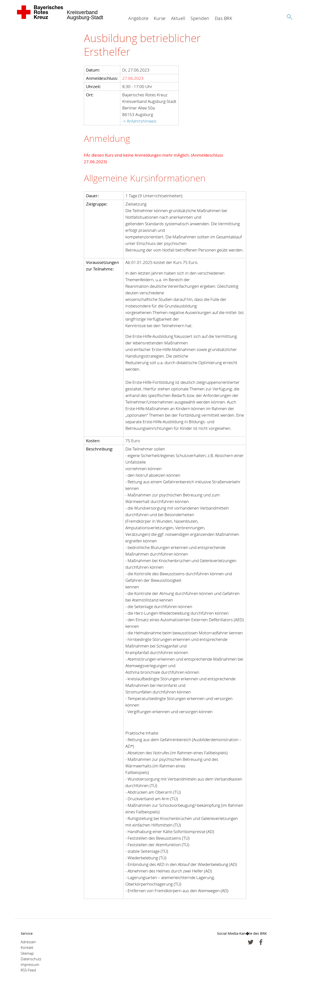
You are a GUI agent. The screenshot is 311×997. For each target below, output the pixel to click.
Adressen (28, 942)
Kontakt (27, 947)
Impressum (30, 964)
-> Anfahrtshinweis (139, 121)
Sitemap (27, 953)
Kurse (160, 18)
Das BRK (223, 18)
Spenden (199, 18)
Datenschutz (31, 959)
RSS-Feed (28, 970)
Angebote (138, 18)
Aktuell (178, 18)
